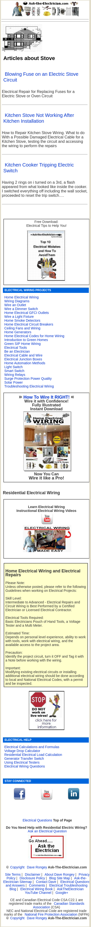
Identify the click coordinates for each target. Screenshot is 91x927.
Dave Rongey (37, 867)
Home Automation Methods (24, 363)
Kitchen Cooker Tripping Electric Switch (38, 167)
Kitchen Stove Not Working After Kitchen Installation (38, 118)
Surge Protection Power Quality (28, 378)
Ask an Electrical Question (47, 831)
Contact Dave (46, 882)
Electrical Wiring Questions (24, 766)
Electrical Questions (37, 820)
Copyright (17, 867)
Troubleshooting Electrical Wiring (29, 386)
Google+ (62, 893)
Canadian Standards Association (58, 905)
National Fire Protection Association (51, 914)
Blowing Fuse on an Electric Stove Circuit (41, 77)
